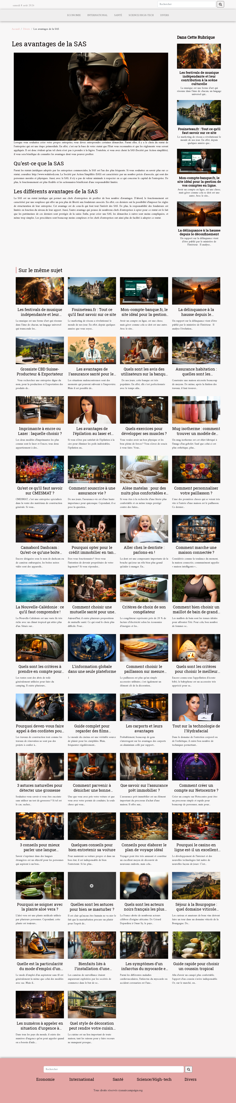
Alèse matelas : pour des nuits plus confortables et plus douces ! (144, 493)
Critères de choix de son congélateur (144, 609)
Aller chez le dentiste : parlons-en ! (144, 550)
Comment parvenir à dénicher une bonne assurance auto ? (92, 790)
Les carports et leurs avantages (144, 728)
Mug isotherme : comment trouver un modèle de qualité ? (196, 433)
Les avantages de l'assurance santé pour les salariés (92, 374)
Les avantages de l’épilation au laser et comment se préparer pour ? (92, 436)
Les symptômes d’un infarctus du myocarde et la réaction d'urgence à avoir (144, 971)
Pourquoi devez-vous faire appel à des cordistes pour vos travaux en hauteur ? (40, 731)
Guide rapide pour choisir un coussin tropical (196, 966)
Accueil (16, 29)
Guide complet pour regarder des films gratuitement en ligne (92, 731)
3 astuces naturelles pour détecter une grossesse (39, 788)
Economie (74, 15)
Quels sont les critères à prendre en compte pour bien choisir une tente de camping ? (40, 674)
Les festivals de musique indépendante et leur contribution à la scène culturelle (199, 78)
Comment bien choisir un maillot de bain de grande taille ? (196, 611)
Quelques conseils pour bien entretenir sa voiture (92, 847)
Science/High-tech (141, 15)
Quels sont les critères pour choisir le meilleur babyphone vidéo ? (196, 671)
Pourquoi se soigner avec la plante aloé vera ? (40, 907)
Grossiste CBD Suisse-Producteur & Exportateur (40, 371)
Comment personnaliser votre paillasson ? (196, 490)
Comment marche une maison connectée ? (196, 550)
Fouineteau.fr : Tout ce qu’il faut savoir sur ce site (199, 131)
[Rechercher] (186, 4)
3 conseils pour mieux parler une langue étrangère (40, 849)
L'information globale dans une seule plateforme (92, 669)
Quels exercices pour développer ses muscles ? (144, 431)
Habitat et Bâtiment (118, 1094)
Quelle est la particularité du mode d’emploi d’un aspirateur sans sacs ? (40, 968)
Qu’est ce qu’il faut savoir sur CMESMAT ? (40, 490)
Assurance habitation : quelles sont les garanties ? (196, 374)
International (97, 15)
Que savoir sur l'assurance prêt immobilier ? (144, 788)
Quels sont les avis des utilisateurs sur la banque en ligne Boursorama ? (144, 374)
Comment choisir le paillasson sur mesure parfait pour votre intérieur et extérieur (144, 674)
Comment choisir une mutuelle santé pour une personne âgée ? (92, 611)
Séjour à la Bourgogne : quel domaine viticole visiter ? (196, 909)
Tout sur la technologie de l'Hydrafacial (196, 728)
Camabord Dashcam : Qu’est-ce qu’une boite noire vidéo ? (39, 552)
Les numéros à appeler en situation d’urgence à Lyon (40, 1028)
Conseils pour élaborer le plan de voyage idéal (144, 847)
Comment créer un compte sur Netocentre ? (196, 788)
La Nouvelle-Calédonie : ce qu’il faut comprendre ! (40, 609)
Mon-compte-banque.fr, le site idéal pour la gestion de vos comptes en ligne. (199, 181)
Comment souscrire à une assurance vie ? (92, 490)
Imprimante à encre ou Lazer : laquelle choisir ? (40, 431)
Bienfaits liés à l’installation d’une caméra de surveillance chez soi (92, 971)
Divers (164, 15)
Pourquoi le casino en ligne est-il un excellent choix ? (196, 849)
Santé (118, 15)
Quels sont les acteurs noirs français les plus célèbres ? (144, 909)
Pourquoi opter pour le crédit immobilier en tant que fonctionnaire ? (92, 552)
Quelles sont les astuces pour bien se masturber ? (92, 907)
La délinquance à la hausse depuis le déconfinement (199, 232)
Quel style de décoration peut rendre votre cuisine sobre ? (92, 1028)
